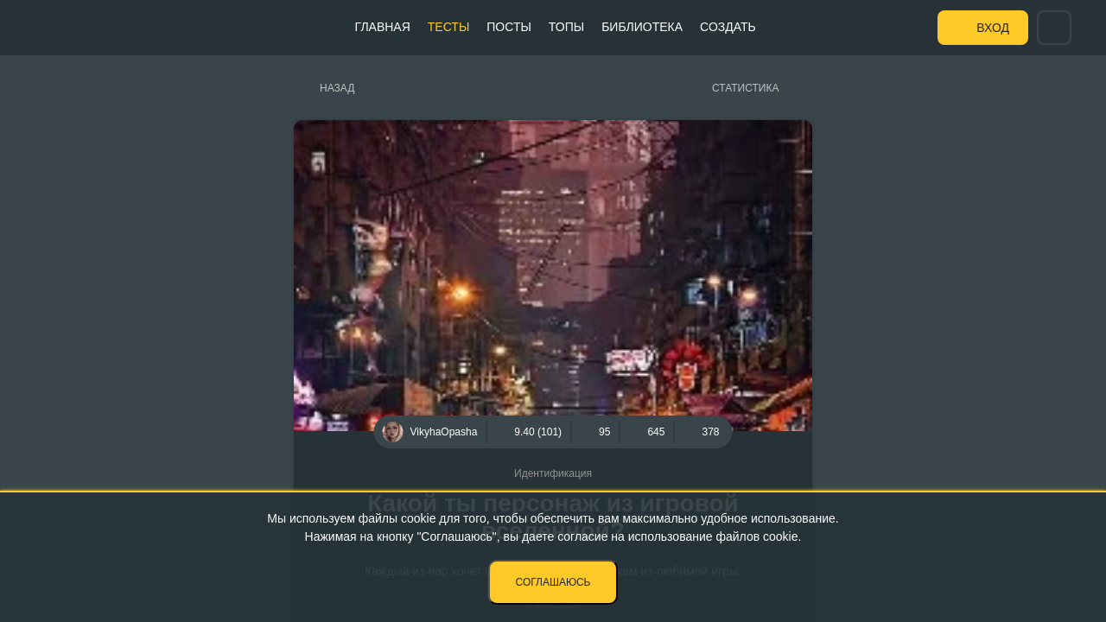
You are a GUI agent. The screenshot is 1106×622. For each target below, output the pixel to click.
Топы (566, 27)
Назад (337, 88)
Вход (992, 28)
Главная (382, 27)
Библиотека (642, 27)
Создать (728, 27)
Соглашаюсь (553, 582)
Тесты (448, 27)
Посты (508, 27)
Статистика (745, 88)
